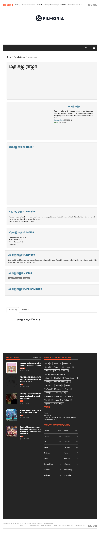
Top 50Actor (11, 53)
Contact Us (48, 415)
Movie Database (19, 57)
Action (11, 278)
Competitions (48, 464)
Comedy (26, 278)
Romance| (24, 221)
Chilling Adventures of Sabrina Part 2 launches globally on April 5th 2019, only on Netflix (46, 5)
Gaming (22, 368)
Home (9, 57)
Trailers (46, 436)
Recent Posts (13, 357)
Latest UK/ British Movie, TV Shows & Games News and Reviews (49, 526)
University (67, 475)
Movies (46, 431)
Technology (68, 469)
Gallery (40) (13, 310)
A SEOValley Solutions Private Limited (36, 523)
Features (67, 442)
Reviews (67, 436)
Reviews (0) (25, 310)
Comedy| (31, 221)
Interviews (67, 464)
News (21, 384)
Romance (18, 278)
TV (45, 442)
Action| (17, 221)
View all (35, 358)
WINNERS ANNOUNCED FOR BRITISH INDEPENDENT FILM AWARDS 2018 (31, 379)
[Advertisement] (50, 32)
